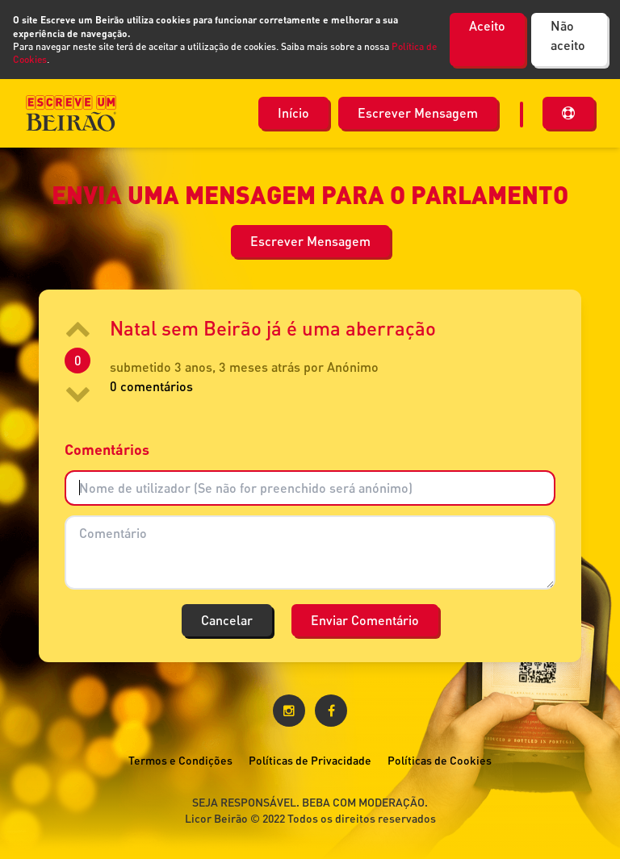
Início (293, 112)
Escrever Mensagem (418, 112)
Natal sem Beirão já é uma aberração (273, 328)
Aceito (487, 25)
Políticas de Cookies (440, 760)
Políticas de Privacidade (310, 760)
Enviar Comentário (365, 620)
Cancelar (227, 620)
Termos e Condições (180, 760)
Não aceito (568, 35)
